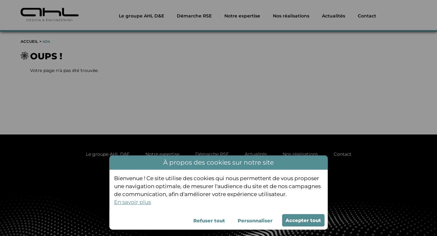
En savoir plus (132, 202)
